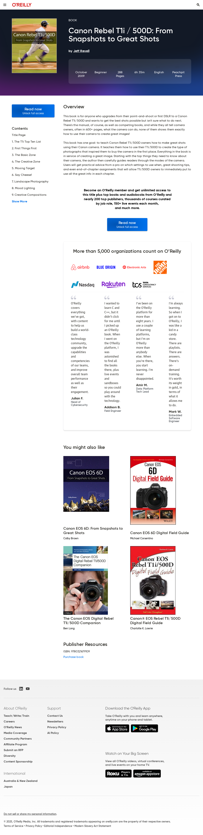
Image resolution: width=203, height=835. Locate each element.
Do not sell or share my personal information (30, 814)
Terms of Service (13, 826)
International (14, 773)
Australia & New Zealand (20, 781)
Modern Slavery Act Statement (92, 826)
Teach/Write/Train (16, 716)
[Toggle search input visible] (198, 4)
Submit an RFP (13, 750)
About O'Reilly (15, 708)
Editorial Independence (58, 826)
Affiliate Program (15, 744)
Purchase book (73, 657)
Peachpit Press (178, 74)
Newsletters (55, 721)
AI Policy (53, 733)
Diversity (10, 756)
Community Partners (18, 739)
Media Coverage (15, 733)
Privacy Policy (56, 727)
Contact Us (55, 716)
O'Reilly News (13, 727)
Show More (19, 201)
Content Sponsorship (18, 761)
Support (54, 708)
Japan (8, 787)
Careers (9, 721)
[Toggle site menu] (4, 4)
